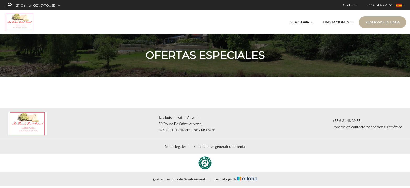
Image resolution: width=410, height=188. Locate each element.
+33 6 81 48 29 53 (344, 120)
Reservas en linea (382, 22)
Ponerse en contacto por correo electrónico (364, 126)
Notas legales (175, 146)
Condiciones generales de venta (220, 146)
